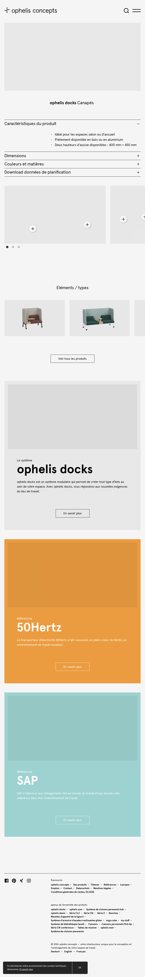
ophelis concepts (60, 885)
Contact (67, 888)
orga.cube (111, 920)
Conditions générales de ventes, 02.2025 (72, 892)
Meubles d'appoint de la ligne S (67, 917)
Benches (113, 913)
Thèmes (95, 885)
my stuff (125, 920)
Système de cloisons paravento (67, 931)
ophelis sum (76, 909)
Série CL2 (74, 913)
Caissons (93, 924)
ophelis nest (107, 928)
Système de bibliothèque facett (67, 924)
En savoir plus (72, 513)
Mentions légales (102, 888)
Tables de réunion (87, 928)
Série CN (88, 913)
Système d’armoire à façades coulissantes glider (76, 920)
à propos (124, 885)
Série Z (101, 913)
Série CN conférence (62, 928)
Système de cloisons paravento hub (105, 909)
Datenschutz (82, 888)
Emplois (55, 888)
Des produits (80, 885)
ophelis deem (58, 913)
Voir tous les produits (72, 358)
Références (110, 885)
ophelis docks (63, 103)
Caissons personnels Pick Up (117, 924)
